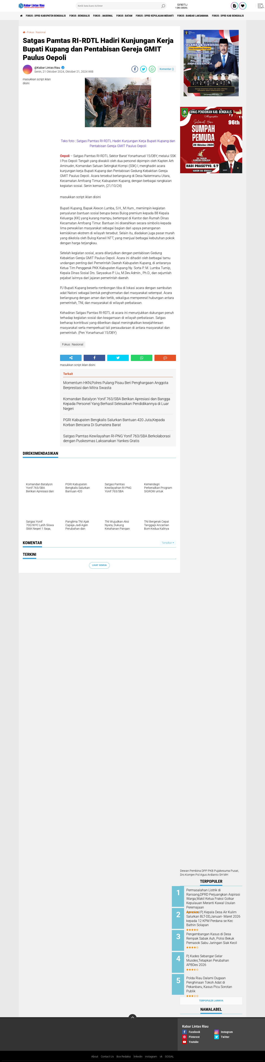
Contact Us (106, 1050)
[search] (121, 6)
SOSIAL (172, 1050)
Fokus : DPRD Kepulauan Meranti (182, 15)
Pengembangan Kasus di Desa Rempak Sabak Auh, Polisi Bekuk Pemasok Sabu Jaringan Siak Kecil (215, 938)
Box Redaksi (123, 1050)
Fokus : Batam (145, 15)
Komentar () (167, 69)
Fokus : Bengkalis (91, 15)
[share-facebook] (134, 69)
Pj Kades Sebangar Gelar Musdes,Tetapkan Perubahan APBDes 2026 (216, 957)
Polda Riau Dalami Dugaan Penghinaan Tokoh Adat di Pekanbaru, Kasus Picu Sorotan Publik (214, 980)
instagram (153, 1050)
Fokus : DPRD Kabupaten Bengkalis (51, 15)
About (92, 1050)
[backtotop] (132, 1011)
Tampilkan (168, 542)
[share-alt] (71, 358)
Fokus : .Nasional (120, 15)
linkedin (139, 1050)
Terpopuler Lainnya (211, 994)
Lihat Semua (99, 565)
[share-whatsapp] (152, 69)
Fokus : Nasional (38, 32)
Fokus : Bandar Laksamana (227, 15)
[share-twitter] (143, 69)
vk (163, 1050)
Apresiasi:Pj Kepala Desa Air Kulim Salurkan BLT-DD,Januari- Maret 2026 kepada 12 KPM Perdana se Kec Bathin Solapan (215, 919)
